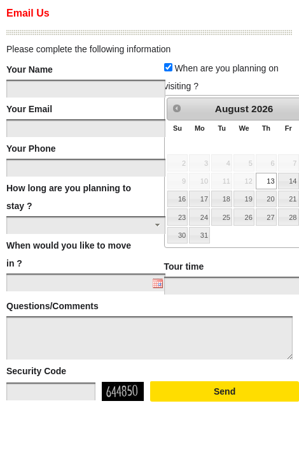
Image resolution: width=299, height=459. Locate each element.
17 (204, 199)
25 (226, 217)
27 (270, 217)
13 (270, 181)
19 (249, 199)
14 (292, 181)
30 (182, 235)
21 (292, 199)
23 (182, 217)
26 (249, 217)
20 (270, 199)
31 (204, 235)
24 (204, 217)
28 (292, 217)
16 (182, 199)
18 (226, 199)
